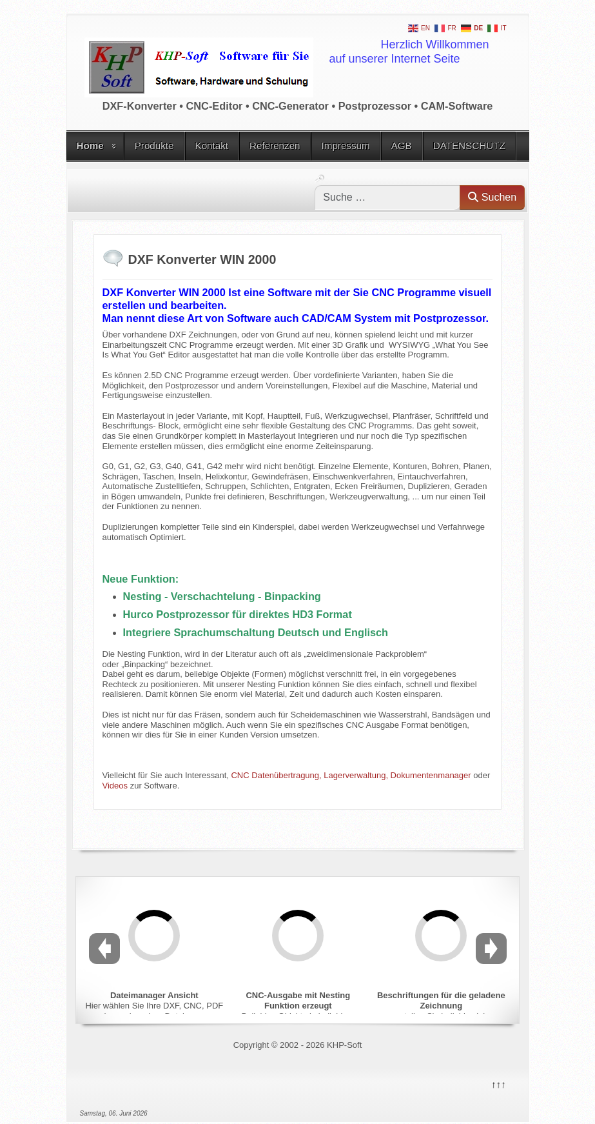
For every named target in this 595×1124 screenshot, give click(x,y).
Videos (115, 785)
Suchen (492, 197)
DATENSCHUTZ (469, 145)
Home (90, 145)
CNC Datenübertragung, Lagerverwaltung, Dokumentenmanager (351, 775)
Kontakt (212, 145)
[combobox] (387, 197)
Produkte (154, 145)
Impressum (346, 145)
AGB (401, 145)
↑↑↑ (498, 1083)
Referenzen (274, 145)
